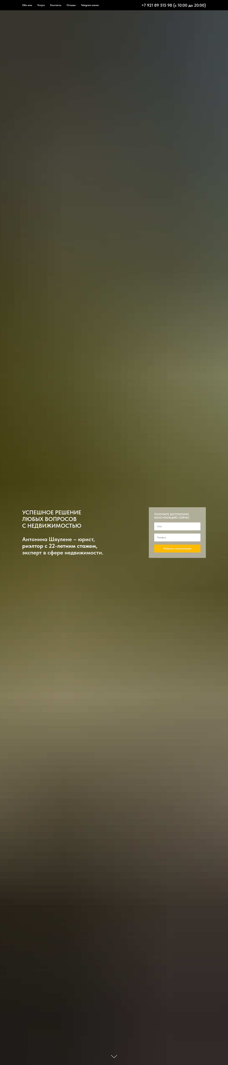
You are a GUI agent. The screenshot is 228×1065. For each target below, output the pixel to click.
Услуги (41, 5)
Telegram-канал (90, 5)
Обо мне (27, 5)
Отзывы (71, 5)
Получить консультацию (177, 548)
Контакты (55, 5)
